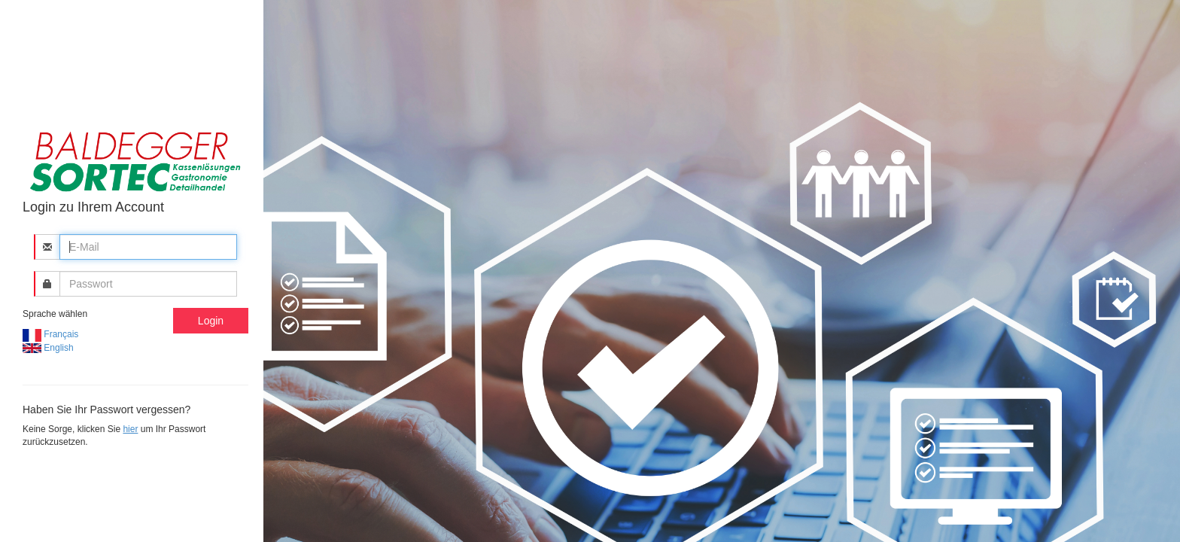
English (48, 348)
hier (130, 429)
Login (211, 321)
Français (50, 334)
